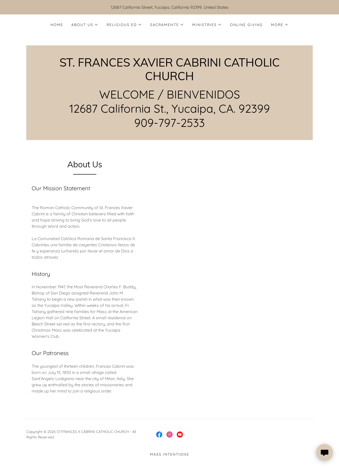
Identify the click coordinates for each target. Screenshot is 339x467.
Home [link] (56, 24)
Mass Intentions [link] (169, 454)
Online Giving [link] (246, 24)
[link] (169, 78)
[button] (84, 25)
